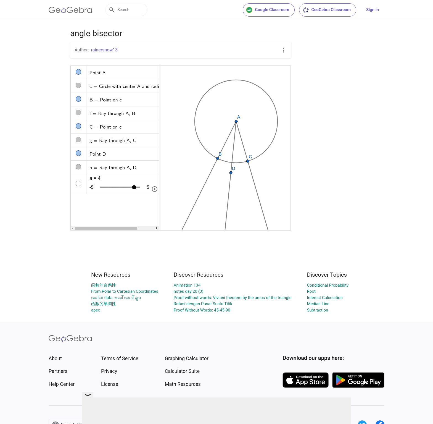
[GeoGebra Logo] (70, 10)
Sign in (372, 9)
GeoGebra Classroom (326, 10)
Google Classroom (267, 10)
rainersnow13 (104, 50)
